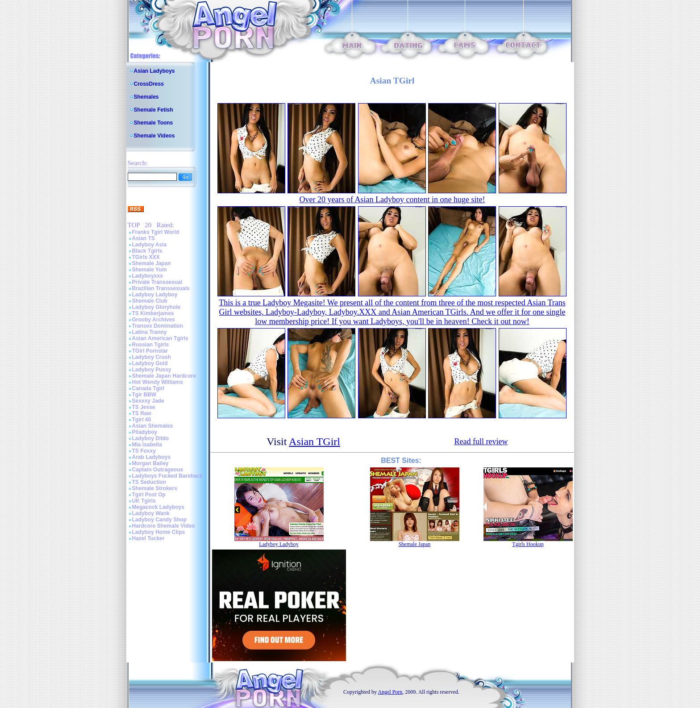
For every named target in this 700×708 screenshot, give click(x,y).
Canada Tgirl (148, 388)
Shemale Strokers (154, 488)
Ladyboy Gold (150, 363)
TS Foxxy (144, 451)
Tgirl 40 (141, 419)
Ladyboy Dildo (150, 438)
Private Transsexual (157, 282)
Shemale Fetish (153, 110)
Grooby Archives (153, 320)
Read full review (481, 441)
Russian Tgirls (150, 345)
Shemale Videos (154, 136)
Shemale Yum (149, 270)
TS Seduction (149, 482)
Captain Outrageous (157, 469)
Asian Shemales (152, 426)
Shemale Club (149, 301)
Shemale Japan (151, 263)
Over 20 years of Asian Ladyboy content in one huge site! (392, 199)
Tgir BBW (144, 394)
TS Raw (141, 413)
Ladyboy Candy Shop (159, 519)
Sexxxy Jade (148, 401)
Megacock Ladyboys (158, 507)
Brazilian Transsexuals (161, 288)
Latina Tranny (149, 332)
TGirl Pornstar (150, 351)
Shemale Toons (153, 123)
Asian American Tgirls (160, 338)
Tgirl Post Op (149, 494)
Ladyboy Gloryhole (156, 307)
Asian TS (143, 238)
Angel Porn (390, 692)
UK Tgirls (144, 501)
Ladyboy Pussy (151, 369)
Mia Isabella (147, 444)
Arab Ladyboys (151, 457)
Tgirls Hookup (527, 544)
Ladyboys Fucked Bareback (167, 476)
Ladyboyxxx (147, 276)
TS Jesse (143, 407)
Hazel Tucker (148, 538)
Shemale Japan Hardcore (164, 376)
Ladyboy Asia (149, 245)
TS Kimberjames (153, 313)
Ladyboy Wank (151, 513)
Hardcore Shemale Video (163, 526)
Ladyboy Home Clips (158, 532)
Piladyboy (145, 432)
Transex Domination (157, 326)
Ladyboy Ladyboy (155, 295)
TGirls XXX (146, 257)
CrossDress (149, 84)
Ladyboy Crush (151, 357)
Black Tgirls (147, 251)
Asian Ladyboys (154, 71)
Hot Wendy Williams (157, 382)
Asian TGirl (314, 441)
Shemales (146, 97)
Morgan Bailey (150, 463)
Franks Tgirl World (155, 232)
